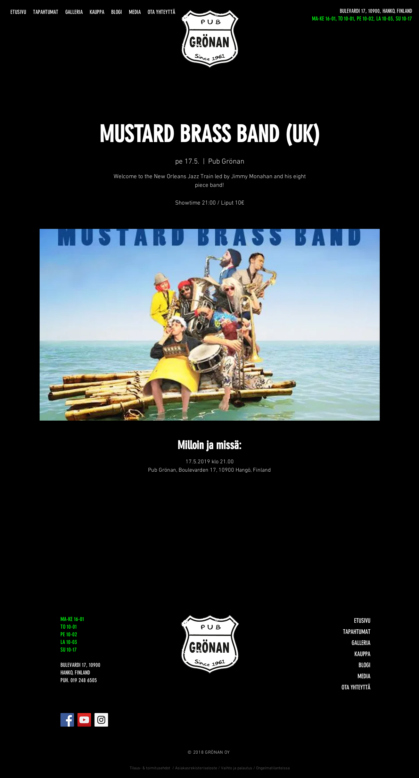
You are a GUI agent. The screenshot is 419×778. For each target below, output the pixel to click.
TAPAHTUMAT (356, 632)
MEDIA (364, 676)
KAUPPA (362, 654)
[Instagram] (101, 720)
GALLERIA (361, 643)
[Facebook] (67, 720)
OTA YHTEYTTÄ (356, 687)
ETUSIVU (362, 620)
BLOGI (364, 665)
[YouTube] (84, 720)
